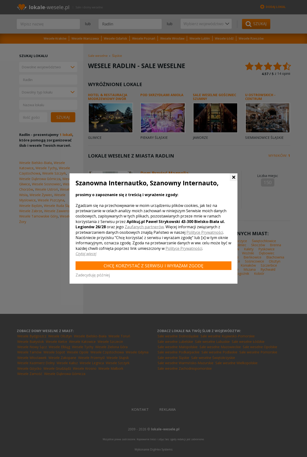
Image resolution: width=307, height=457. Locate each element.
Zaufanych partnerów (144, 226)
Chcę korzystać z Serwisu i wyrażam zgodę (153, 266)
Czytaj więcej (86, 253)
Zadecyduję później (93, 275)
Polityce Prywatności (204, 232)
